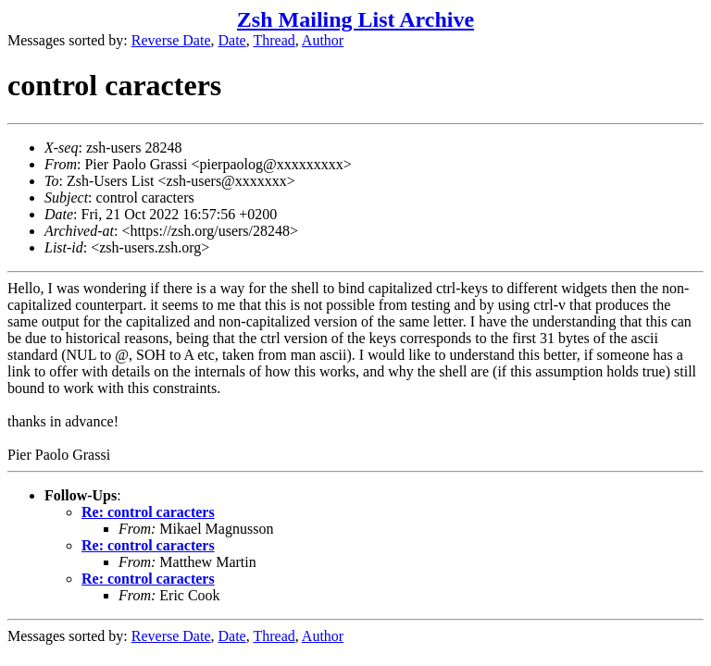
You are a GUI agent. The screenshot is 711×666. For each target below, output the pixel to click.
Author (322, 40)
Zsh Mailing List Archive (355, 19)
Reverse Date (171, 40)
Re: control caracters (148, 512)
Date (232, 40)
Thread (273, 40)
